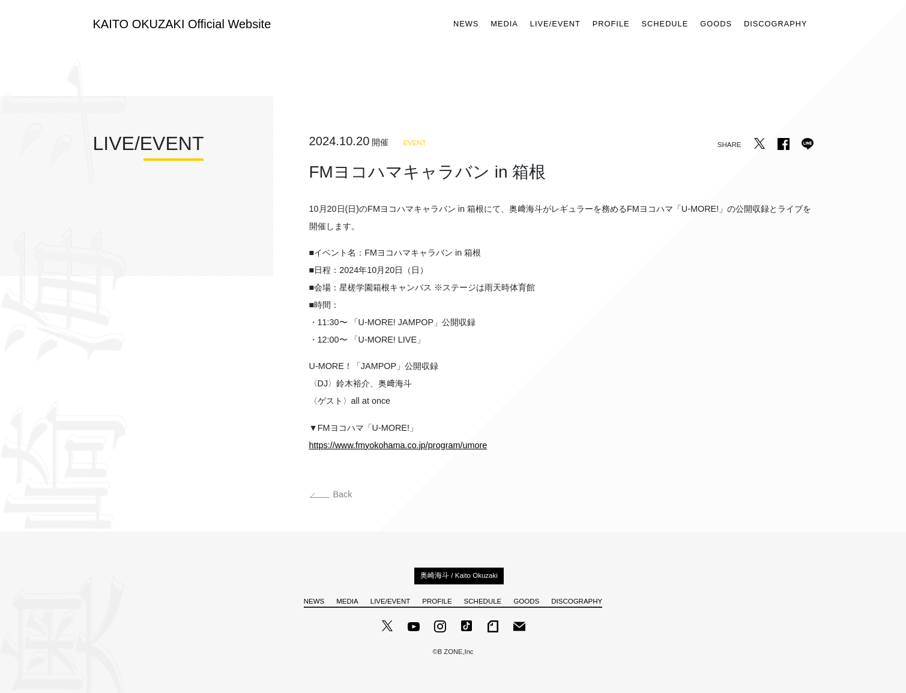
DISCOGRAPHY (776, 24)
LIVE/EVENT (555, 24)
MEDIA (504, 24)
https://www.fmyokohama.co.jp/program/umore (398, 445)
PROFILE (611, 24)
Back (331, 497)
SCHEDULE (665, 24)
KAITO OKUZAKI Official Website (182, 24)
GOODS (716, 24)
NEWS (466, 24)
